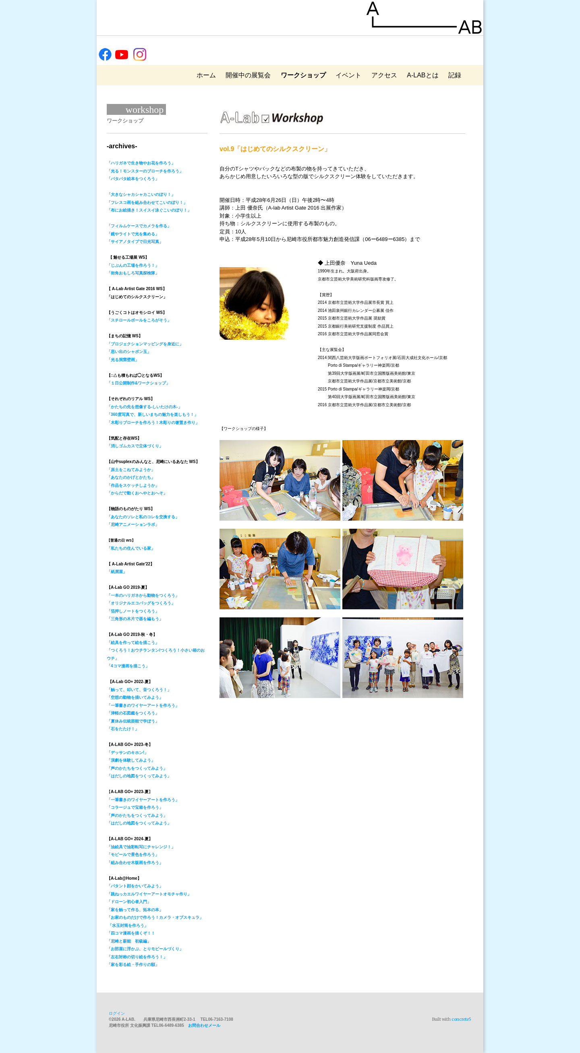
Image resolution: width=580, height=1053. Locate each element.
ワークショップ (303, 75)
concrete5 (461, 1019)
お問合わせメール (204, 1025)
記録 (454, 75)
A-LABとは (422, 75)
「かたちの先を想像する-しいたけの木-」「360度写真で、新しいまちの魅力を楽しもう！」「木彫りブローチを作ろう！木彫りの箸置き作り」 (153, 415)
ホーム (206, 75)
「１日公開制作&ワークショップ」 (138, 383)
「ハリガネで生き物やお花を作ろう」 (141, 163)
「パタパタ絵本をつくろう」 (133, 179)
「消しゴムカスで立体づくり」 (135, 446)
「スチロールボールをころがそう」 (139, 320)
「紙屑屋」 (117, 571)
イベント (348, 75)
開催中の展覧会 (248, 75)
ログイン (117, 1013)
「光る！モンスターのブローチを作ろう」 (145, 171)
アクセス (384, 75)
